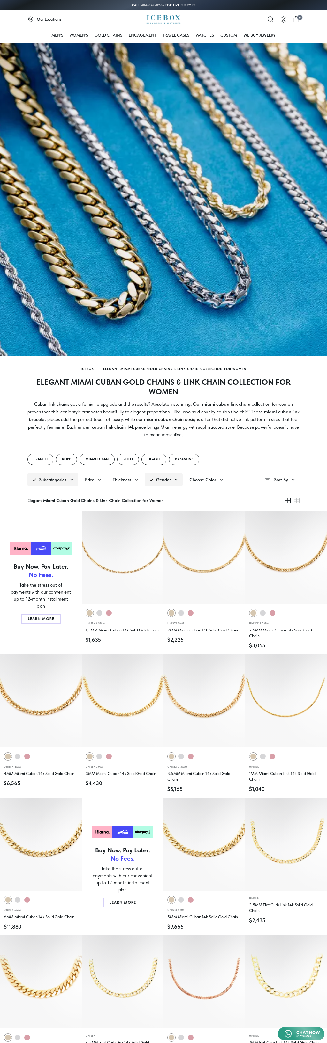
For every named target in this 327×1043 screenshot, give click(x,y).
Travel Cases (176, 35)
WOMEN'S (79, 35)
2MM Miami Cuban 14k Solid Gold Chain (202, 630)
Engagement (142, 35)
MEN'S (57, 35)
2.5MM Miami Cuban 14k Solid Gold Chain (280, 633)
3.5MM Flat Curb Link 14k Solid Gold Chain (281, 907)
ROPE (66, 459)
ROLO (128, 459)
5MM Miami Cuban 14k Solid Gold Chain (202, 917)
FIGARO (154, 459)
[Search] (271, 19)
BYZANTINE (184, 459)
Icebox (87, 369)
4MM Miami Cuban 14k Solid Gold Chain (39, 773)
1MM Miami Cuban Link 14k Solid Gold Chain (282, 776)
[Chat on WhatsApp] (301, 1033)
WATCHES (205, 35)
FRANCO (40, 459)
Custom (228, 35)
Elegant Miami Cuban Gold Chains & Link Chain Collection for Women (175, 369)
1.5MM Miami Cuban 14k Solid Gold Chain (122, 630)
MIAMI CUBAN (97, 459)
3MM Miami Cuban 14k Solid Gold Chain (121, 773)
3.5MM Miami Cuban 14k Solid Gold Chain (198, 776)
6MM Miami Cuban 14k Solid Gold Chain (39, 917)
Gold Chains (108, 35)
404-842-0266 (152, 5)
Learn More (41, 618)
